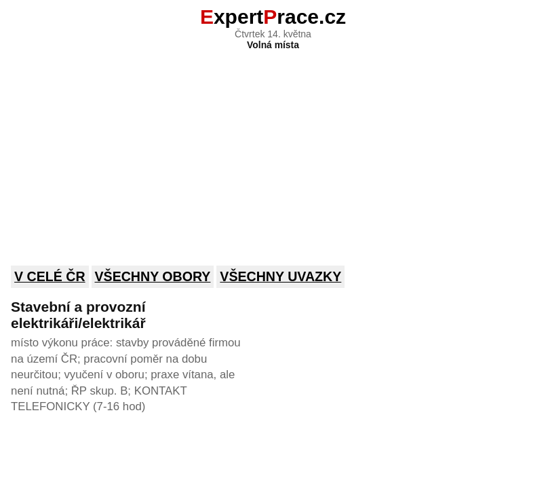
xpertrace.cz (273, 16)
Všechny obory (153, 276)
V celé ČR (49, 276)
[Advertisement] (273, 149)
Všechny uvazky (280, 276)
